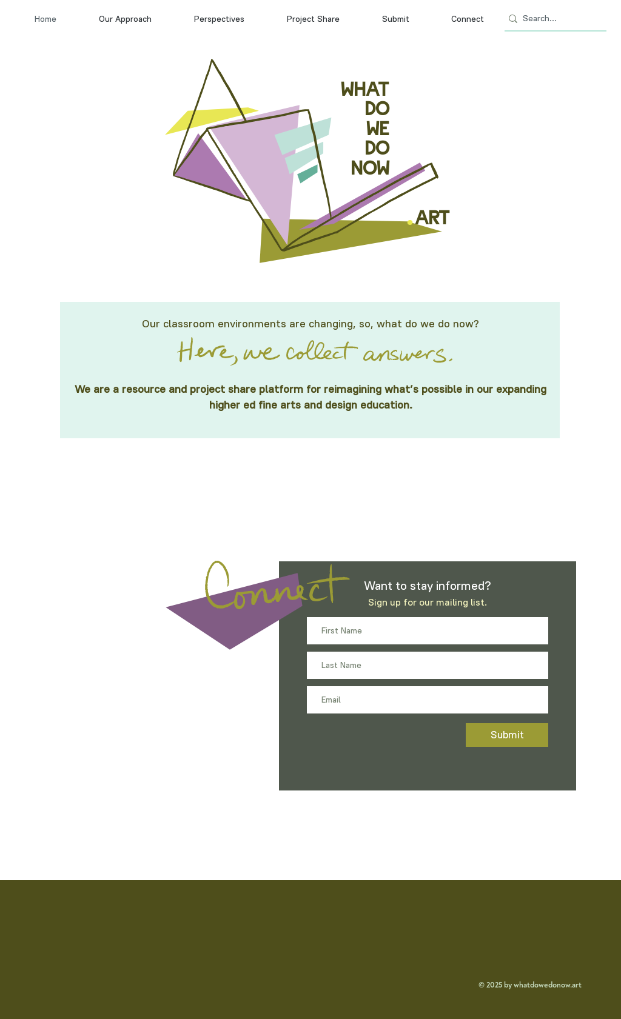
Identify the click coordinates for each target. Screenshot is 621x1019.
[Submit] (507, 735)
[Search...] (552, 18)
